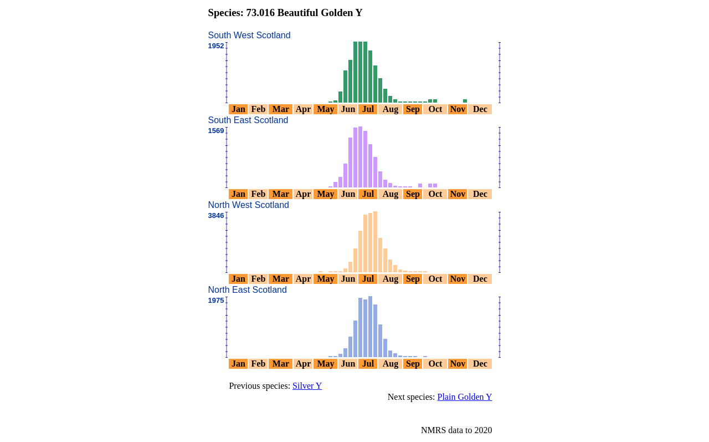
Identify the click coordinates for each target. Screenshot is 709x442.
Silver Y (307, 385)
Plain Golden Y (465, 397)
